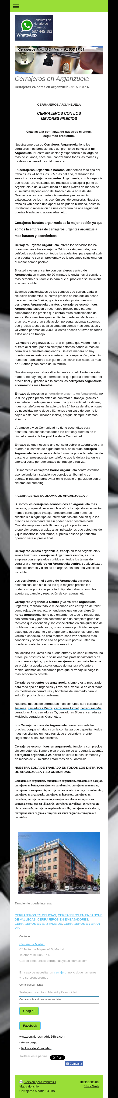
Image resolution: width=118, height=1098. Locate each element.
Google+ (29, 1011)
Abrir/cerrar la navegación (59, 6)
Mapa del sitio (29, 1086)
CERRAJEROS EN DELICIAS (35, 915)
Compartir (74, 1063)
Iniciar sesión (89, 1082)
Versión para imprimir (37, 1082)
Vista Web (91, 1086)
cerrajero (60, 972)
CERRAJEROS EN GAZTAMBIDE (38, 923)
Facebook (30, 1025)
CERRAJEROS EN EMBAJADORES (63, 919)
